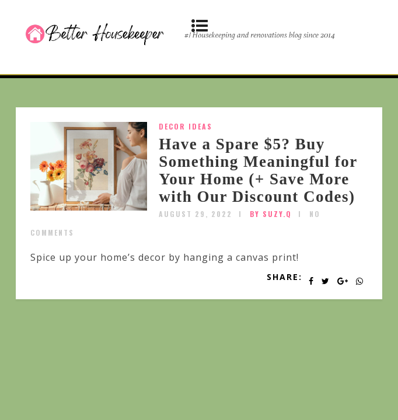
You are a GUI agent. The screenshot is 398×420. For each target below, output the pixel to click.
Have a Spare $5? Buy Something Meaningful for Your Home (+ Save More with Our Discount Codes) (258, 170)
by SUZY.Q (271, 214)
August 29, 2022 (195, 214)
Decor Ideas (185, 126)
